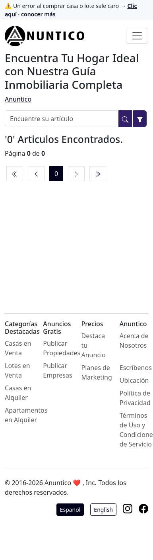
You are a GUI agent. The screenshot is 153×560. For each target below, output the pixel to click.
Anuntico (18, 99)
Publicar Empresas (57, 370)
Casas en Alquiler (18, 393)
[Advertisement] (76, 238)
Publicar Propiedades (61, 348)
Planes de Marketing (96, 372)
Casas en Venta (18, 348)
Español (70, 509)
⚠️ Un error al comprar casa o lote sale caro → (71, 10)
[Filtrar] (140, 118)
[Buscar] (125, 118)
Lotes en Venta (17, 370)
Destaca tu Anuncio (93, 345)
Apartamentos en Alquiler (26, 415)
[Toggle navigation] (137, 36)
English (103, 509)
